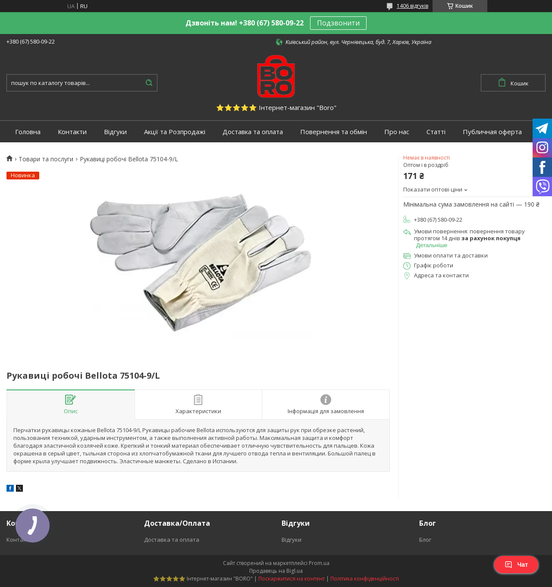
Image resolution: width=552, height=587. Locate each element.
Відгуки (115, 132)
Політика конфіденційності (364, 578)
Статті (436, 132)
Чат (516, 564)
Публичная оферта (492, 132)
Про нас (396, 132)
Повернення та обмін (333, 132)
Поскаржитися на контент (291, 578)
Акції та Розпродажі (174, 132)
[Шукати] (148, 82)
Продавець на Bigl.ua (276, 570)
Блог (425, 539)
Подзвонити (338, 23)
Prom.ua (319, 563)
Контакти (72, 132)
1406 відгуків (412, 5)
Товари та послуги (46, 159)
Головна (28, 132)
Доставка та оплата (253, 132)
